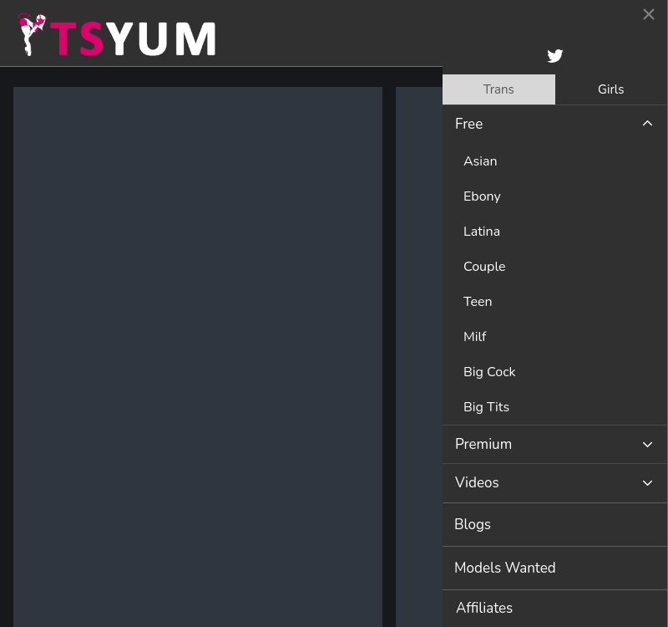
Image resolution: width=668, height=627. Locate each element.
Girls (611, 89)
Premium (483, 444)
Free (469, 124)
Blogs (472, 524)
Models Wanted (505, 568)
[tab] (499, 89)
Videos (477, 482)
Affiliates (484, 608)
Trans (498, 89)
